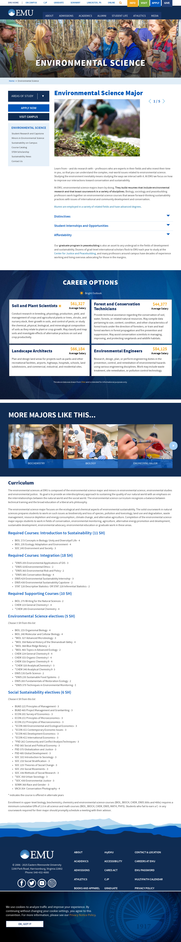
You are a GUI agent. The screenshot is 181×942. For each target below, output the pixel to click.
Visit (144, 3)
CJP (45, 3)
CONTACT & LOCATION (148, 852)
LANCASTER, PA (94, 3)
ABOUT (78, 852)
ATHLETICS (80, 879)
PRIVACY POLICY (144, 888)
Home (11, 81)
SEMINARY (75, 3)
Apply (155, 3)
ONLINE (111, 3)
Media (154, 16)
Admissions (66, 16)
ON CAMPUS (31, 3)
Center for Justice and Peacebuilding (75, 253)
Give (167, 3)
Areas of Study (22, 96)
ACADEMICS (81, 861)
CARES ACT (111, 870)
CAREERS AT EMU (145, 861)
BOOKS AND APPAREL (87, 888)
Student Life (120, 16)
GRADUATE (59, 3)
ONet (83, 382)
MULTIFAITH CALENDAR (149, 879)
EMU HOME (13, 3)
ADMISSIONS (82, 870)
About (49, 16)
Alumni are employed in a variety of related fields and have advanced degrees (97, 207)
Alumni (101, 16)
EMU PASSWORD (145, 870)
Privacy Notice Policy (82, 915)
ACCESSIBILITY (113, 861)
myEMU (109, 852)
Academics (85, 16)
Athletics (139, 16)
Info (133, 3)
